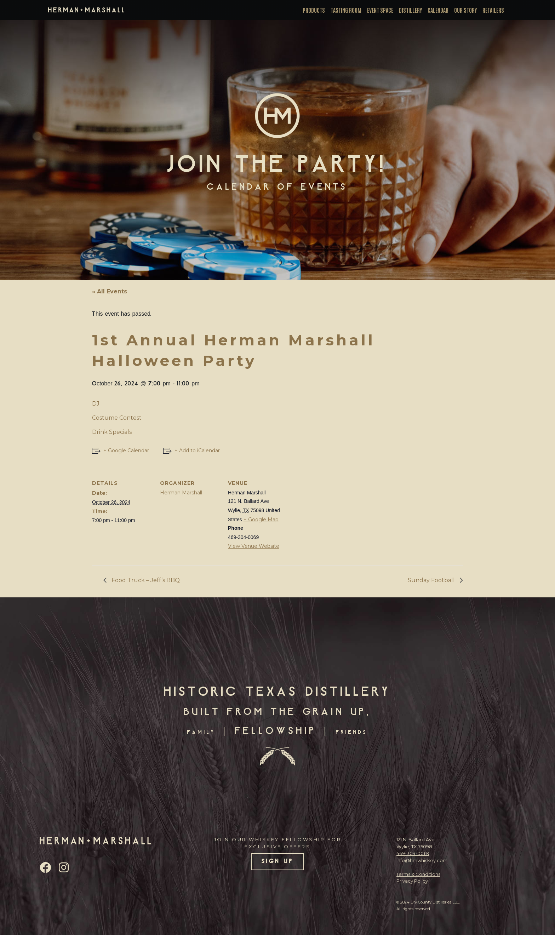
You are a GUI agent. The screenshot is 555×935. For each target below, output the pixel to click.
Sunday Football (432, 580)
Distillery (410, 9)
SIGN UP (278, 862)
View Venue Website (253, 546)
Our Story (465, 9)
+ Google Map (261, 519)
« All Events (109, 291)
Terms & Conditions (418, 874)
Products (314, 9)
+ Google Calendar (126, 450)
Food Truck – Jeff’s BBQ (145, 580)
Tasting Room (346, 9)
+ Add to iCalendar (197, 450)
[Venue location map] (333, 517)
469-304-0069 (412, 853)
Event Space (380, 9)
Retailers (493, 9)
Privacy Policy (412, 881)
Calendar (438, 9)
